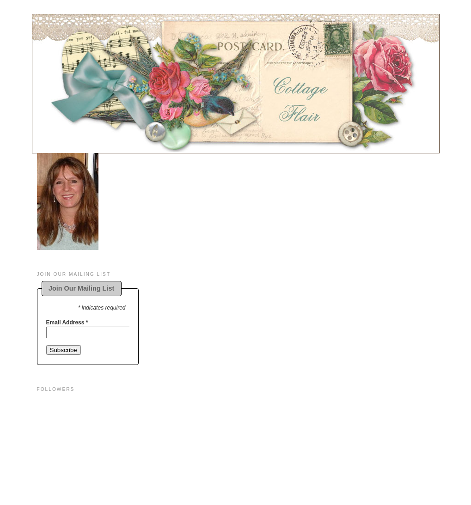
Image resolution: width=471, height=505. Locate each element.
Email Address (67, 322)
